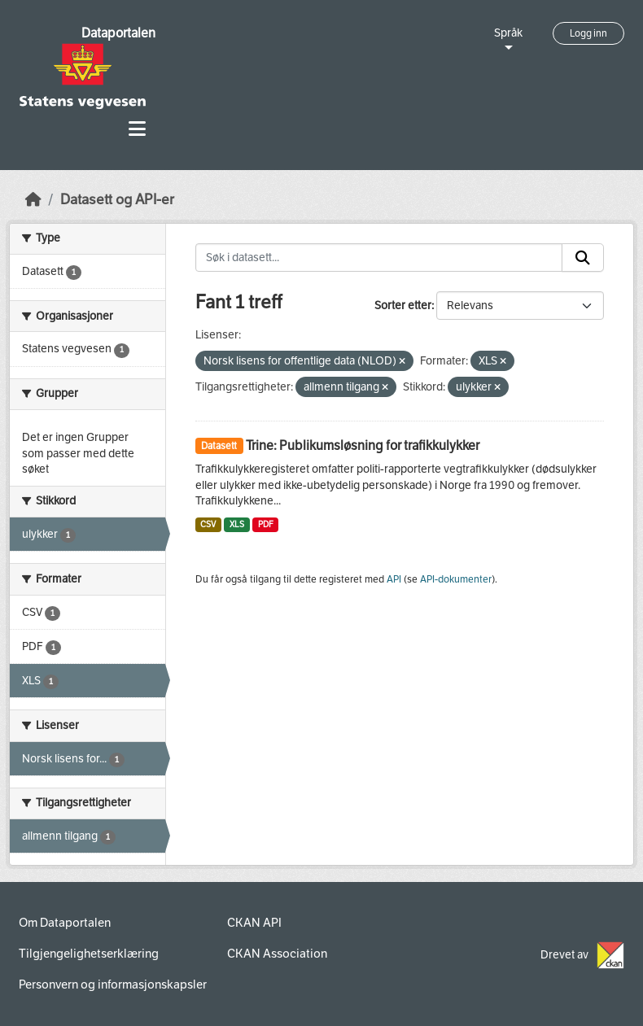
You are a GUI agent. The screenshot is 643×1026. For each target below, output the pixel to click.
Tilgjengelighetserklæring (89, 953)
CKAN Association (277, 953)
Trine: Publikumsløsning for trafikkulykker (362, 445)
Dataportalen (118, 33)
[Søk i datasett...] (379, 258)
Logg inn (588, 33)
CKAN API (254, 922)
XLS (237, 524)
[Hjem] (33, 199)
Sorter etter (402, 305)
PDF (265, 524)
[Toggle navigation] (137, 129)
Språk (508, 33)
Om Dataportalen (65, 922)
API (394, 579)
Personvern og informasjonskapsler (113, 984)
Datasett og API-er (117, 199)
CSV (208, 524)
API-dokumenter (456, 579)
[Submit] (583, 258)
